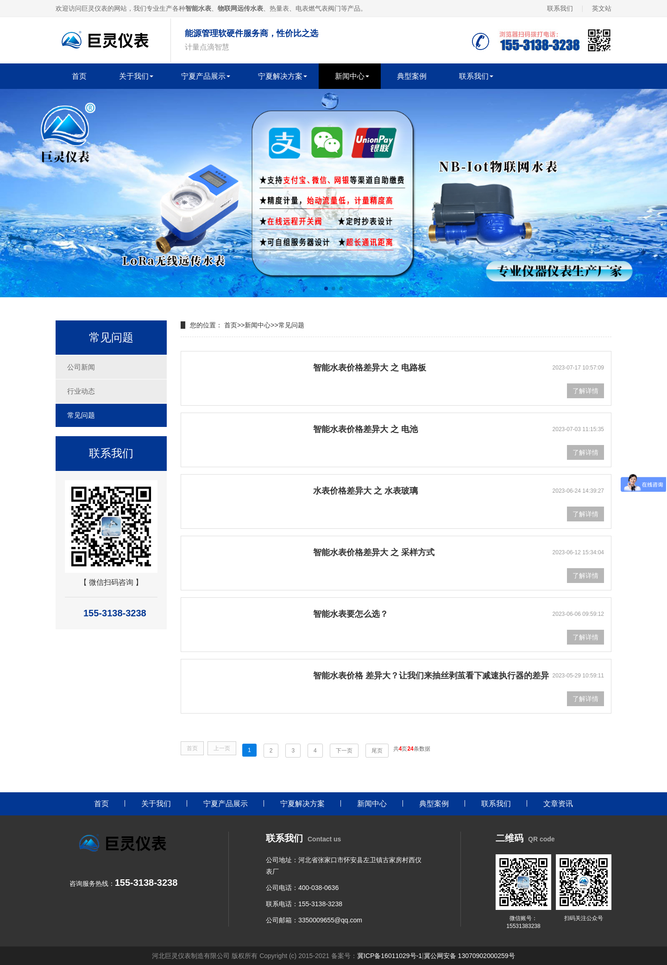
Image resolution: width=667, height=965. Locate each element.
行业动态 (81, 391)
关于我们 (134, 76)
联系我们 (560, 8)
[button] (326, 288)
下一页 (344, 750)
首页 (79, 76)
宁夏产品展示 (203, 76)
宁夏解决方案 (280, 76)
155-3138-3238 (320, 904)
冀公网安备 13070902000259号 (469, 955)
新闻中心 (350, 76)
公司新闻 (81, 367)
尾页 (377, 750)
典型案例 (412, 76)
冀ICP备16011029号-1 (389, 955)
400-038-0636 (318, 887)
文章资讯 (558, 804)
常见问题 (81, 415)
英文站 (601, 8)
